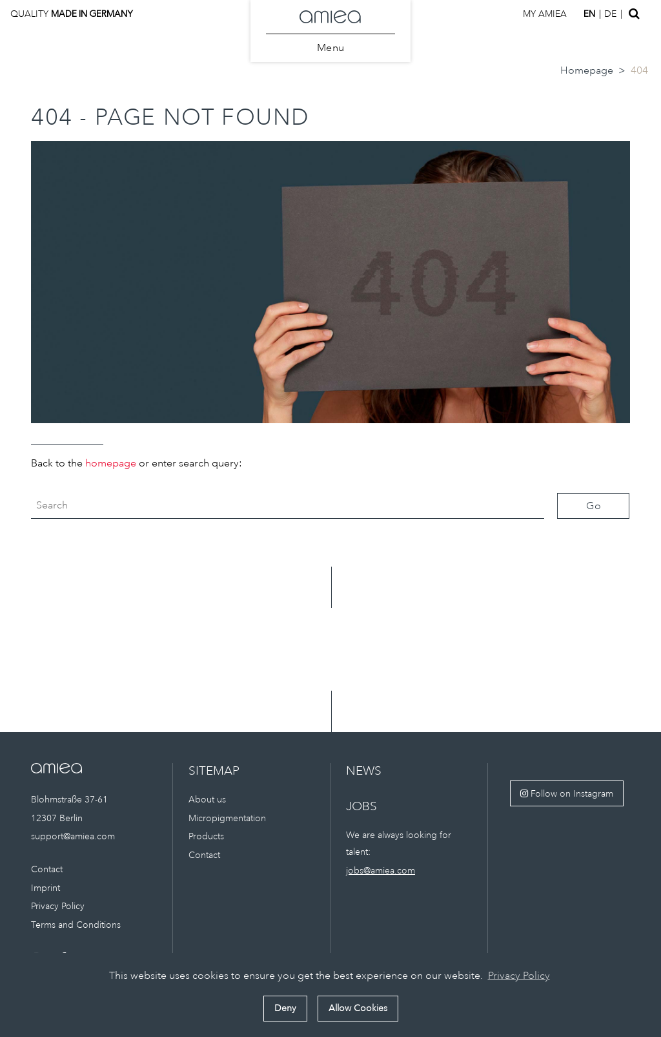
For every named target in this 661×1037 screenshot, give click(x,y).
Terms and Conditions (76, 924)
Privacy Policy (58, 906)
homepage (110, 463)
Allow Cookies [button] (358, 1008)
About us (207, 799)
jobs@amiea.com (380, 870)
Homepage (586, 70)
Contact (47, 869)
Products (206, 836)
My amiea (545, 13)
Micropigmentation (227, 818)
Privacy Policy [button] (519, 975)
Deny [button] (285, 1008)
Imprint (45, 888)
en (589, 13)
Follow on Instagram (566, 793)
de (610, 13)
